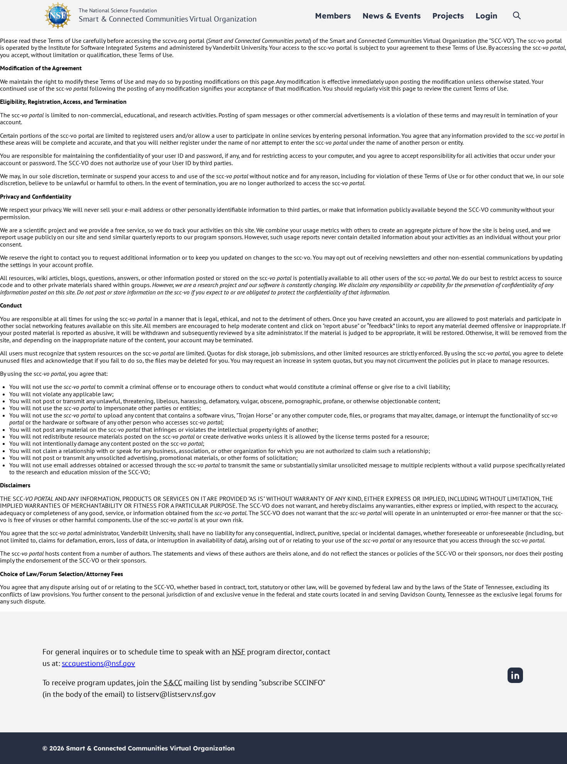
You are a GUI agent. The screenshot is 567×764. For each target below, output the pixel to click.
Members (333, 15)
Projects (448, 15)
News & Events (391, 15)
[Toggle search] (517, 15)
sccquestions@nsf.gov (98, 663)
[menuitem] (333, 15)
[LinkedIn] (515, 682)
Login (487, 15)
